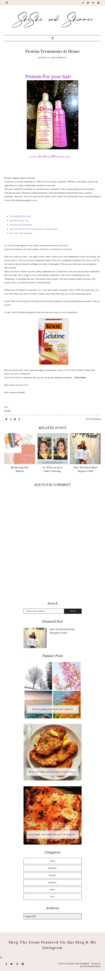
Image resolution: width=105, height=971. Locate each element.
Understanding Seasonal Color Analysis (52, 709)
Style (52, 889)
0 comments (93, 419)
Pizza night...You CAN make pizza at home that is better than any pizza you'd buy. (53, 834)
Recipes (52, 882)
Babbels (52, 868)
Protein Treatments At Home (52, 51)
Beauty (63, 57)
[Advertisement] (52, 575)
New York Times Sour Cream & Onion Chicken (53, 772)
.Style (52, 861)
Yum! (52, 896)
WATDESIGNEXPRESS (90, 966)
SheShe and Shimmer (78, 963)
